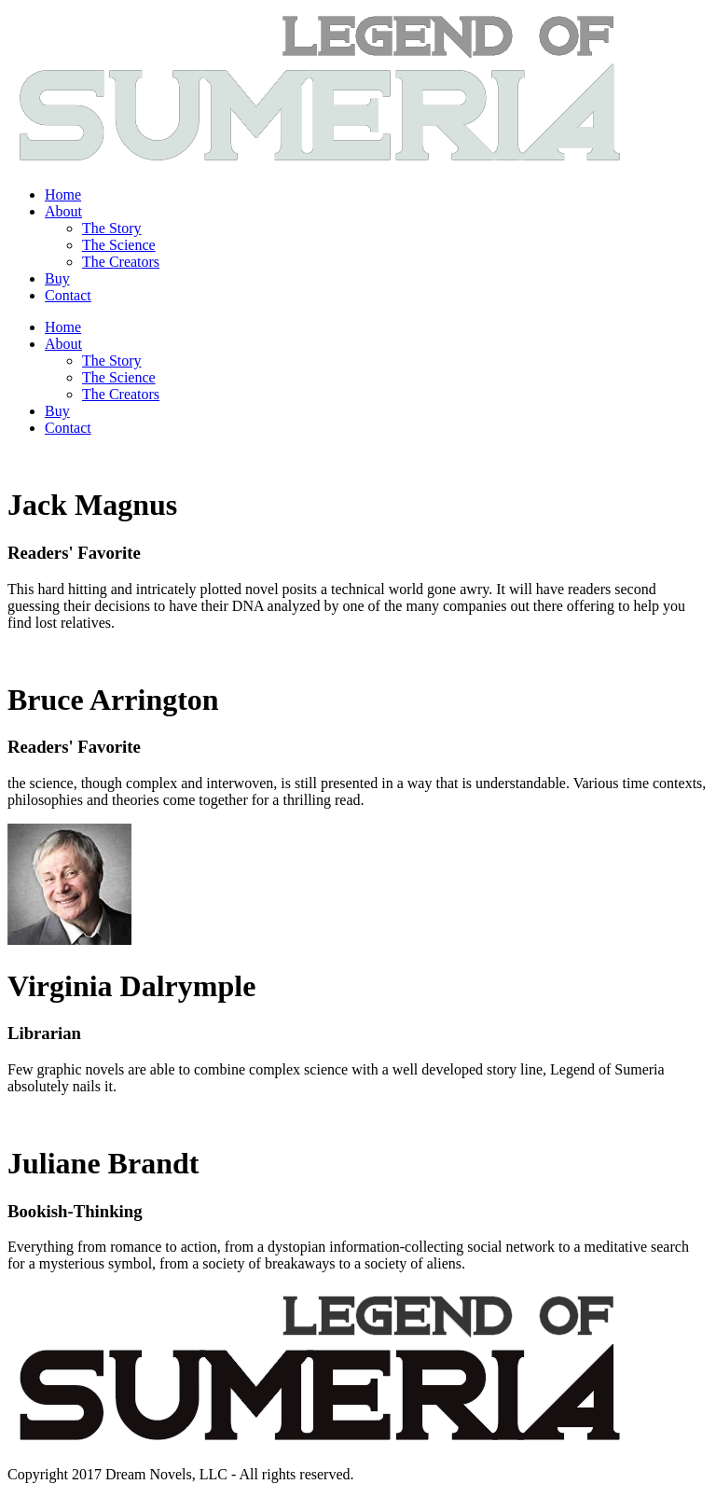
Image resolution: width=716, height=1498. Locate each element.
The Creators (120, 262)
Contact (68, 295)
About (63, 211)
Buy (57, 278)
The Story (112, 228)
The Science (119, 245)
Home (63, 194)
